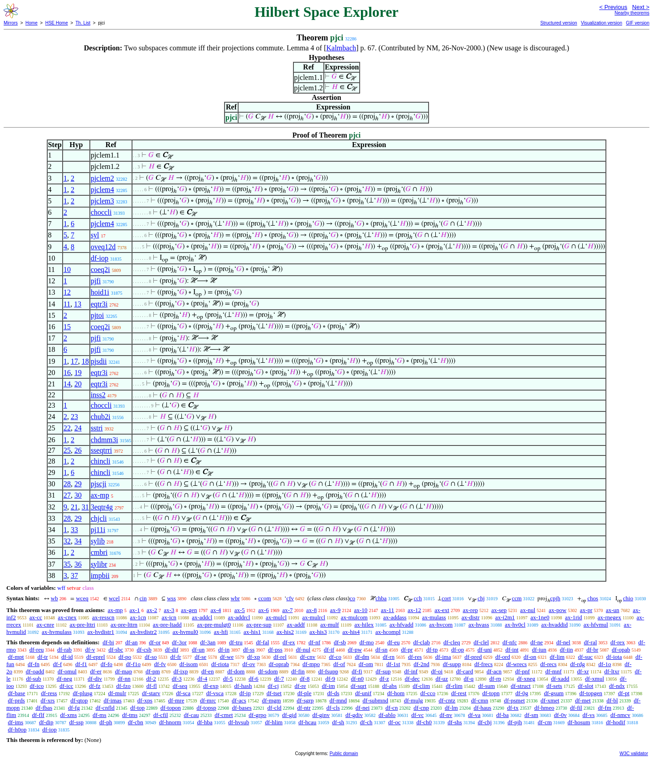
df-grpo (257, 715)
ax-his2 (285, 631)
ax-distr (471, 617)
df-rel (280, 656)
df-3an (207, 642)
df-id (67, 656)
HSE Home (56, 22)
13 (77, 304)
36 (78, 564)
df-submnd (375, 700)
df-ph (105, 722)
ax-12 (414, 610)
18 (85, 361)
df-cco (427, 693)
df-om (366, 664)
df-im (328, 685)
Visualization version (601, 22)
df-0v (560, 715)
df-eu (393, 642)
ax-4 (215, 610)
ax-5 (239, 610)
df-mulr (117, 693)
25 (67, 450)
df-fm (604, 707)
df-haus (482, 707)
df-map (123, 671)
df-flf (38, 715)
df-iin (566, 649)
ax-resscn (103, 617)
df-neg (64, 678)
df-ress (49, 693)
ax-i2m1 (505, 617)
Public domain (344, 753)
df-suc (585, 656)
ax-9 (335, 610)
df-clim (421, 685)
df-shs (455, 722)
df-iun (539, 649)
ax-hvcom (441, 624)
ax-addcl (202, 617)
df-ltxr (611, 671)
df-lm (451, 707)
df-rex (617, 642)
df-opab (621, 649)
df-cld (275, 707)
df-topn (490, 693)
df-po (124, 656)
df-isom (189, 664)
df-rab (64, 649)
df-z (384, 678)
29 (78, 484)
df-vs (589, 715)
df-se (200, 656)
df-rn (389, 656)
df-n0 (357, 678)
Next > (640, 7)
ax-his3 (317, 631)
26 (78, 450)
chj (481, 598)
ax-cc (35, 617)
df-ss (248, 649)
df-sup (382, 671)
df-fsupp (328, 671)
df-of (339, 664)
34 (78, 541)
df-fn (33, 664)
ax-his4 (351, 631)
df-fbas (43, 707)
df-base (16, 693)
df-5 (228, 678)
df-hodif (615, 722)
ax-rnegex (609, 617)
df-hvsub (238, 722)
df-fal (262, 642)
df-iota (614, 656)
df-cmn (479, 700)
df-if (329, 649)
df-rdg (577, 664)
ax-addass (394, 617)
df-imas (112, 700)
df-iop (99, 258)
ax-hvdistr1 (101, 631)
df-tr (42, 656)
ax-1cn (138, 617)
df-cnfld (105, 707)
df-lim (557, 656)
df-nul (303, 649)
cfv (290, 598)
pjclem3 (102, 201)
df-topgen (591, 693)
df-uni (485, 649)
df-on (529, 656)
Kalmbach (341, 48)
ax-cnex (67, 617)
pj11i (98, 530)
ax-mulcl (276, 617)
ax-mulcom (354, 617)
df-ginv (321, 715)
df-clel (481, 642)
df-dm (362, 656)
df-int (511, 649)
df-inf (411, 671)
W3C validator (633, 753)
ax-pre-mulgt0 (214, 624)
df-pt (623, 693)
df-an (131, 642)
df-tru (236, 642)
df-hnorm (170, 722)
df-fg (74, 707)
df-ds (333, 693)
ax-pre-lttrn (124, 624)
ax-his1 (252, 631)
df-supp (452, 664)
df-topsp (206, 707)
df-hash (243, 685)
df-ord (502, 656)
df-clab (421, 642)
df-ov (249, 664)
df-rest (459, 693)
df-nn (124, 678)
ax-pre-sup (259, 624)
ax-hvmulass (57, 631)
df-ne (536, 642)
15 (67, 327)
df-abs (389, 685)
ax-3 (169, 610)
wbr (235, 598)
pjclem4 (102, 189)
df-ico (36, 685)
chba (381, 598)
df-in (223, 649)
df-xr (583, 671)
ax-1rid (573, 617)
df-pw (355, 649)
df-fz (94, 685)
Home (31, 22)
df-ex (289, 642)
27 (67, 495)
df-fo (106, 664)
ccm (517, 598)
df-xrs (48, 700)
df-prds (16, 700)
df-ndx (617, 685)
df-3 (177, 678)
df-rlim (454, 685)
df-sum (486, 685)
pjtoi (97, 315)
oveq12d (103, 247)
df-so (151, 656)
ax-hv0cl (515, 624)
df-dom (235, 671)
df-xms (68, 715)
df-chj (485, 722)
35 (67, 564)
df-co (335, 656)
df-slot (585, 685)
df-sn (381, 649)
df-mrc (208, 700)
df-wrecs (516, 664)
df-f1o (133, 664)
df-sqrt (358, 685)
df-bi (108, 642)
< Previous (613, 7)
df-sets (554, 685)
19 (78, 372)
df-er (96, 671)
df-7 (279, 678)
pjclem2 (102, 178)
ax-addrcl (239, 617)
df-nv (445, 715)
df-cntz (447, 700)
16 (67, 372)
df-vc (417, 715)
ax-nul (527, 610)
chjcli (99, 518)
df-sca (183, 693)
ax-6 (263, 610)
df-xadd (560, 678)
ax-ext (441, 610)
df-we (227, 656)
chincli (101, 461)
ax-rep (470, 610)
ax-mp (100, 495)
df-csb (143, 649)
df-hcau (307, 722)
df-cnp (421, 707)
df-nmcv (620, 715)
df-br (592, 649)
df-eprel (95, 656)
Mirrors (11, 22)
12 (67, 292)
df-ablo (387, 715)
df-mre (176, 700)
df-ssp (76, 722)
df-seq (180, 685)
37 (74, 575)
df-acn (494, 671)
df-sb (340, 642)
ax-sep (499, 610)
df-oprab (278, 664)
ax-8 (311, 610)
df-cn (391, 707)
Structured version (558, 22)
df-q (469, 678)
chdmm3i (104, 440)
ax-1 (135, 610)
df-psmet (514, 700)
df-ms (99, 715)
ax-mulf (329, 624)
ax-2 (151, 610)
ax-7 (287, 610)
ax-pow (557, 610)
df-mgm (271, 700)
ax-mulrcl (314, 617)
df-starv (151, 693)
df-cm (545, 722)
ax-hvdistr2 (143, 631)
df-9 (330, 678)
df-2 (151, 678)
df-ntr (304, 707)
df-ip (245, 693)
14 (67, 384)
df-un (198, 649)
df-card (464, 671)
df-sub (33, 678)
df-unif (363, 693)
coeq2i (100, 269)
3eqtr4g (102, 507)
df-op (457, 649)
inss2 (98, 395)
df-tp (432, 649)
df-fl (151, 685)
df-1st (393, 664)
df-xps (144, 700)
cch (418, 598)
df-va (474, 715)
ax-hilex (364, 624)
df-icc (66, 685)
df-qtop (79, 700)
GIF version (637, 22)
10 (67, 269)
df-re (300, 685)
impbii (100, 575)
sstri (97, 428)
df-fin (298, 671)
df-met (583, 700)
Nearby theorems (631, 12)
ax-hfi (221, 631)
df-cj (273, 685)
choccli (101, 212)
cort (446, 598)
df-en (207, 671)
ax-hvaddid (554, 624)
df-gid (289, 715)
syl (95, 235)
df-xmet (550, 700)
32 (67, 541)
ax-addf (296, 624)
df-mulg (413, 700)
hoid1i (100, 292)
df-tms (129, 715)
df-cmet (223, 715)
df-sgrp (305, 700)
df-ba (502, 715)
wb (54, 598)
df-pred (473, 656)
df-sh (338, 722)
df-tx (512, 707)
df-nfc (509, 642)
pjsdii (99, 361)
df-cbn (135, 722)
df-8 (305, 678)
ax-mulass (434, 617)
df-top (137, 707)
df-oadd (35, 671)
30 (78, 495)
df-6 (253, 678)
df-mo (366, 642)
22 (67, 428)
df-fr (176, 656)
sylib (98, 541)
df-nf (314, 642)
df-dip (46, 722)
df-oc (394, 722)
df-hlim (274, 722)
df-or (155, 642)
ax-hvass (478, 624)
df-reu (36, 649)
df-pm (153, 671)
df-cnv (308, 656)
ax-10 (361, 610)
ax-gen (189, 610)
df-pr (407, 649)
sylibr (99, 564)
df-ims (15, 722)
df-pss (275, 649)
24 (78, 428)
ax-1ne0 (540, 617)
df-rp (495, 678)
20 (78, 384)
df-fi (356, 671)
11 (66, 304)
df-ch (366, 722)
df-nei (363, 707)
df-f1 (81, 664)
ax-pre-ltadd (167, 624)
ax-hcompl (388, 631)
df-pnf (522, 671)
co (352, 598)
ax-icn (168, 617)
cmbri (99, 552)
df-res (415, 656)
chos (592, 598)
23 (74, 416)
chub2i (101, 416)
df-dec (411, 678)
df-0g (522, 693)
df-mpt (16, 656)
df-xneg (526, 678)
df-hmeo (544, 707)
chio (628, 598)
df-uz (441, 678)
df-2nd (421, 664)
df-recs (548, 664)
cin (143, 598)
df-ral (590, 642)
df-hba (204, 722)
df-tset (274, 693)
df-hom (395, 693)
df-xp (253, 656)
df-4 (202, 678)
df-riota (220, 664)
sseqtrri (101, 450)
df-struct (521, 685)
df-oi (437, 671)
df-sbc (115, 649)
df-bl (612, 700)
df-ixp (180, 671)
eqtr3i (99, 304)
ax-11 (387, 610)
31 (85, 507)
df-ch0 (424, 722)
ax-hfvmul (596, 624)
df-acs (239, 700)
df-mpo (311, 664)
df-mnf (553, 671)
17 (74, 361)
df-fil (576, 707)
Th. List (83, 22)
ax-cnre (45, 624)
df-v (90, 649)
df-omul (67, 671)
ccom (264, 598)
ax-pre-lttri (82, 624)
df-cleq (451, 642)
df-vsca (215, 693)
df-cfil (160, 715)
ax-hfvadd (402, 624)
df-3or (179, 642)
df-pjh (514, 722)
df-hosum (579, 722)
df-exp (211, 685)
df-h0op (17, 729)
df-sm (531, 715)
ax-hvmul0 (185, 631)
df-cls (333, 707)
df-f (57, 664)
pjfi (96, 281)
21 (74, 507)
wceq (82, 598)
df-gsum (553, 693)
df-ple (304, 693)
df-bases (241, 707)
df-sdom (268, 671)
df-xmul (594, 678)
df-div (95, 678)
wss (171, 598)
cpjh (555, 598)
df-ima (443, 656)
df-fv (160, 664)
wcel (114, 598)
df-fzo (123, 685)
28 (67, 484)
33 (74, 530)
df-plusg (82, 693)
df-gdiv (354, 715)
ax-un (612, 610)
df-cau (191, 715)
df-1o (604, 664)
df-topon (171, 707)
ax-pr (586, 610)
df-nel (563, 642)
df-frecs (483, 664)
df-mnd (338, 700)
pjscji (99, 484)
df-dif (172, 649)
